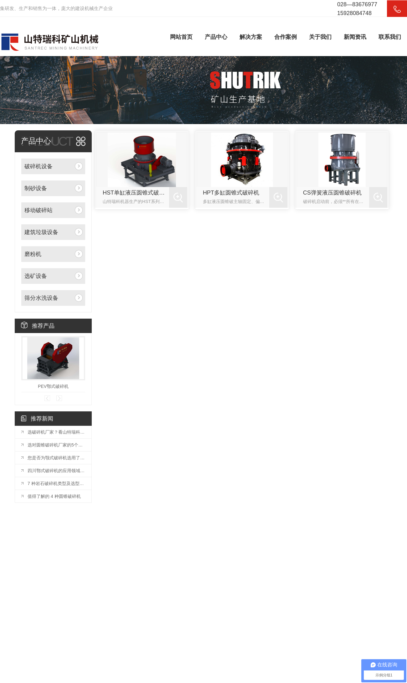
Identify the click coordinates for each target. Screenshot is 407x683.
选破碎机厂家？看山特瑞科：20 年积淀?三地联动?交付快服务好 (56, 432)
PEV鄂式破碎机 (53, 386)
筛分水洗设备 (41, 298)
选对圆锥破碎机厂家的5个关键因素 (56, 444)
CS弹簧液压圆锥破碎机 (332, 193)
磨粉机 (32, 254)
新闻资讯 (355, 37)
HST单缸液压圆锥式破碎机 (136, 193)
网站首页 (181, 37)
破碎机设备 (38, 166)
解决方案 (251, 37)
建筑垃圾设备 (41, 232)
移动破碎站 (38, 210)
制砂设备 (35, 188)
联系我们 (390, 37)
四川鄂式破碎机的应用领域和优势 (56, 470)
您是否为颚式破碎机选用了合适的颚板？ (56, 457)
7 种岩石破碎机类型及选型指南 (56, 483)
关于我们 (320, 37)
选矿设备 (35, 276)
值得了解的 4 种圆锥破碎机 (54, 496)
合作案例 (285, 37)
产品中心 (216, 37)
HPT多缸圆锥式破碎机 (231, 193)
